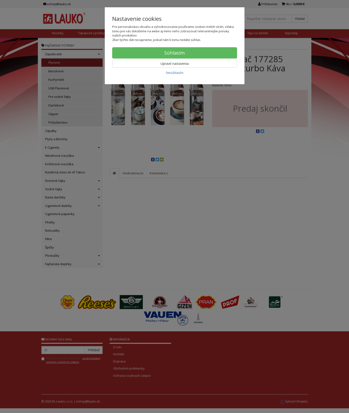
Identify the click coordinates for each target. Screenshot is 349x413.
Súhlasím (174, 53)
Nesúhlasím (174, 72)
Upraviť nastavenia (175, 63)
